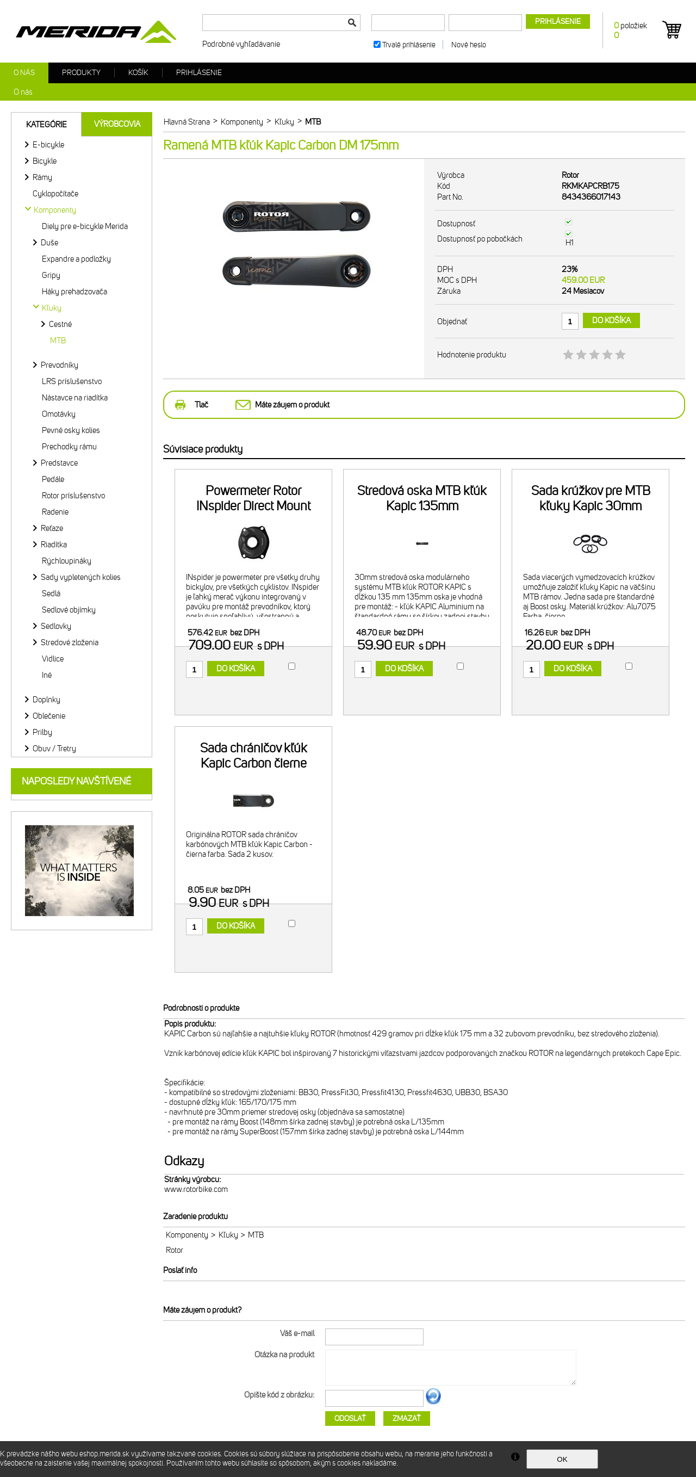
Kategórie (46, 124)
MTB (58, 340)
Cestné (60, 324)
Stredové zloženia (69, 642)
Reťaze (52, 528)
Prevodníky (59, 365)
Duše (49, 243)
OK (562, 1459)
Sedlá (51, 593)
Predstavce (59, 463)
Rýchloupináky (66, 561)
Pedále (53, 479)
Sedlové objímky (69, 610)
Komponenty (187, 1235)
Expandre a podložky (76, 259)
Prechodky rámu (69, 447)
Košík (138, 72)
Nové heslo (468, 45)
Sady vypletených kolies (81, 577)
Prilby (42, 732)
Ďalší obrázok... (433, 1403)
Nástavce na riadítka (75, 398)
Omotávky (59, 414)
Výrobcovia (117, 124)
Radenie (55, 512)
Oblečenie (49, 716)
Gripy (51, 275)
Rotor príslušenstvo (73, 495)
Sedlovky (56, 626)
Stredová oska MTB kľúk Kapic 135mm (422, 498)
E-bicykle (48, 145)
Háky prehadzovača (74, 291)
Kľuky (228, 1235)
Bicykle (45, 161)
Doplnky (46, 699)
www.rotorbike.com (196, 1189)
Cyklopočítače (55, 194)
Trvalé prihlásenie (409, 45)
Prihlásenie (199, 72)
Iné (47, 675)
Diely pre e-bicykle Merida (85, 226)
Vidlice (53, 659)
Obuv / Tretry (54, 748)
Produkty (81, 72)
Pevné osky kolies (71, 430)
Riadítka (54, 544)
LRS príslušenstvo (72, 381)
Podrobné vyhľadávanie (241, 44)
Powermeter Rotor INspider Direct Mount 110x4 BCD (253, 506)
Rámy (42, 177)
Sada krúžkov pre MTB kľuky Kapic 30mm (590, 498)
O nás (24, 72)
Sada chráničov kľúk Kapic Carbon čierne (253, 755)
